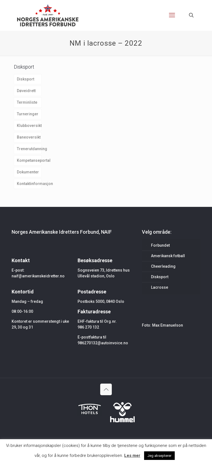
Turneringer (27, 114)
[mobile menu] (172, 15)
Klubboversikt (29, 125)
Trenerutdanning (29, 149)
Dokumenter (28, 172)
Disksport (25, 79)
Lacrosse (159, 287)
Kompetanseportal (29, 160)
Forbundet (160, 245)
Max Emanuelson (167, 325)
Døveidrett (26, 90)
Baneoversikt (29, 137)
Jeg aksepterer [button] (159, 456)
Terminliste (27, 102)
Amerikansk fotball (168, 256)
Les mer (132, 455)
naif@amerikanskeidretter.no (38, 276)
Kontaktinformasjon (29, 183)
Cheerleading (163, 266)
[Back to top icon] (106, 389)
